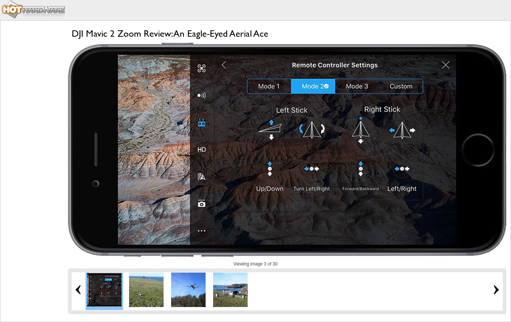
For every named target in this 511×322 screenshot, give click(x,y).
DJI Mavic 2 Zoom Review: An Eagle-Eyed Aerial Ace (170, 33)
